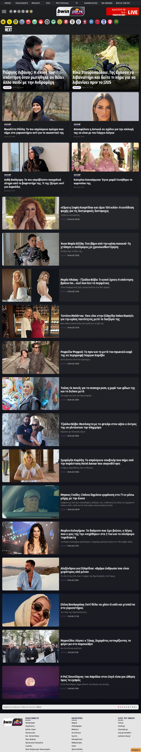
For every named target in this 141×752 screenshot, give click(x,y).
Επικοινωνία (30, 733)
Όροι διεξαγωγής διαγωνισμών (37, 749)
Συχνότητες (30, 726)
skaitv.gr (121, 726)
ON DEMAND (106, 3)
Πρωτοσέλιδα (77, 749)
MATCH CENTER (123, 3)
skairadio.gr (123, 729)
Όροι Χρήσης (30, 739)
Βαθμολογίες (77, 743)
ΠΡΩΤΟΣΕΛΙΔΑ (62, 3)
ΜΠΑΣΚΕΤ (36, 3)
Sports (74, 736)
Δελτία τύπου (30, 729)
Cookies (28, 746)
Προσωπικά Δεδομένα (34, 743)
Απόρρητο (135, 750)
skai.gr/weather (124, 733)
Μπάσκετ (75, 729)
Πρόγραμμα (30, 723)
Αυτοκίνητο (76, 733)
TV (76, 3)
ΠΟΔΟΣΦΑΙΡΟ (22, 3)
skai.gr (121, 723)
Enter (74, 746)
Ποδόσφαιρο (77, 726)
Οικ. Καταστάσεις (32, 736)
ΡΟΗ (48, 3)
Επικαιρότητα (77, 739)
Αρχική (74, 723)
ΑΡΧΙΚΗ (8, 3)
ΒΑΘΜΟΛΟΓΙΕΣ (91, 3)
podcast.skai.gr (124, 736)
